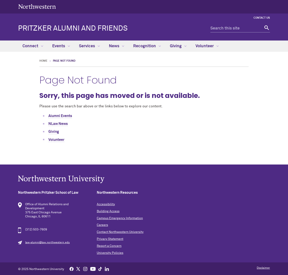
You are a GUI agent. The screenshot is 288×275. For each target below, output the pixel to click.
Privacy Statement (110, 239)
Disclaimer (263, 268)
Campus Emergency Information (120, 218)
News (116, 46)
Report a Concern (109, 246)
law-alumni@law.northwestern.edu (47, 242)
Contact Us (262, 18)
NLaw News (58, 124)
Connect (32, 46)
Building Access (108, 211)
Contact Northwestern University (120, 232)
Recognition (147, 46)
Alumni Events (60, 116)
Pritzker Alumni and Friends (73, 28)
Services (89, 46)
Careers (102, 225)
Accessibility (106, 204)
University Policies (110, 253)
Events (61, 46)
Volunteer (207, 46)
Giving (178, 46)
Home (43, 61)
